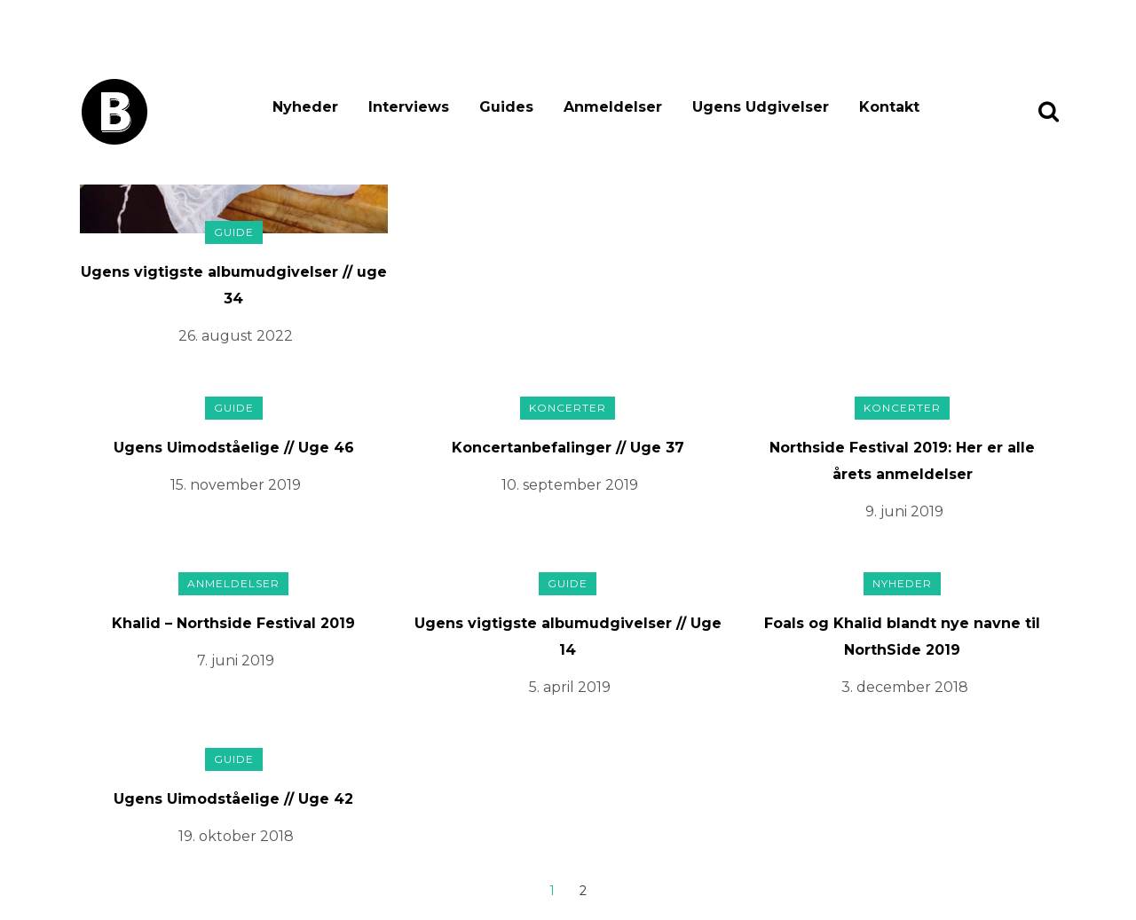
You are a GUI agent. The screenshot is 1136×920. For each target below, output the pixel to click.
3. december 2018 (904, 687)
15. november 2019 (235, 484)
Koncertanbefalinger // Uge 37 (568, 447)
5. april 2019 (570, 687)
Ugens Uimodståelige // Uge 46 (234, 447)
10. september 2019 (569, 484)
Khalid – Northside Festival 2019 (233, 623)
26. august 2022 (235, 335)
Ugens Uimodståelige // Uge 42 (233, 798)
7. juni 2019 (235, 660)
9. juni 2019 (904, 511)
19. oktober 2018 (236, 836)
